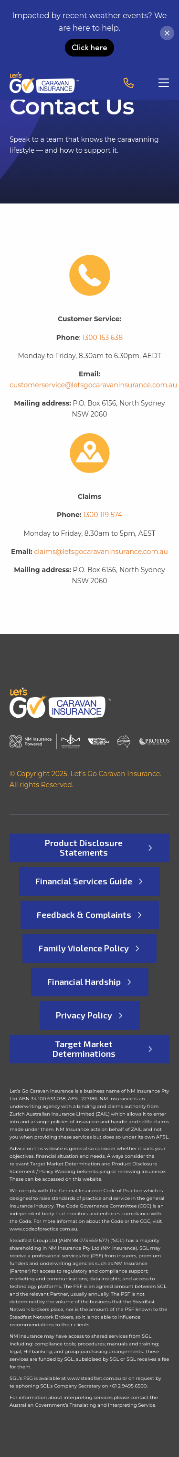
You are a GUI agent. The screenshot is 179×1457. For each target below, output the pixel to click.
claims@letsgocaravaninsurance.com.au (101, 551)
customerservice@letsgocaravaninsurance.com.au (93, 385)
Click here (89, 47)
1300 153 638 (102, 337)
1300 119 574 (102, 514)
